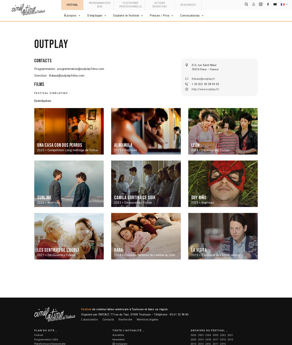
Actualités (118, 335)
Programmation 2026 (46, 339)
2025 (201, 335)
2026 (193, 335)
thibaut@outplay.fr (203, 79)
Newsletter (118, 339)
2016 (223, 339)
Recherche (125, 319)
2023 (215, 335)
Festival (38, 335)
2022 (223, 335)
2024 (208, 335)
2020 (193, 339)
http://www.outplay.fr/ (206, 89)
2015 (230, 339)
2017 (215, 339)
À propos (70, 15)
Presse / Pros (159, 15)
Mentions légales (147, 319)
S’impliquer (94, 15)
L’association (89, 319)
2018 (208, 339)
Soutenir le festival (126, 15)
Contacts (108, 319)
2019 (201, 339)
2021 (230, 335)
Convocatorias (190, 15)
